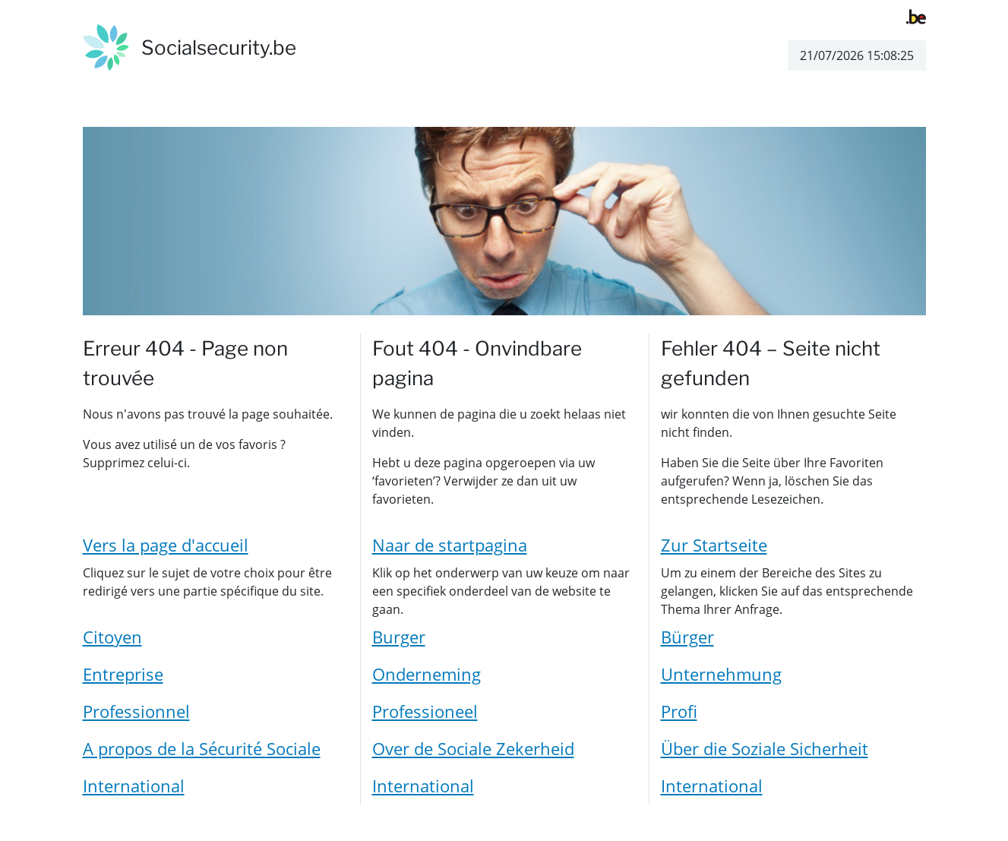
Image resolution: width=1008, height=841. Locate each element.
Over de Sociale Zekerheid (473, 748)
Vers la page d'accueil (165, 544)
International (134, 785)
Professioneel (425, 711)
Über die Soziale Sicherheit (764, 748)
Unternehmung (721, 673)
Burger (398, 636)
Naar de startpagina (449, 544)
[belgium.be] (916, 15)
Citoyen (112, 636)
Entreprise (123, 673)
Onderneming (426, 673)
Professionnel (136, 711)
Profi (679, 711)
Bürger (687, 636)
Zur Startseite (714, 544)
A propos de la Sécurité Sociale (202, 748)
